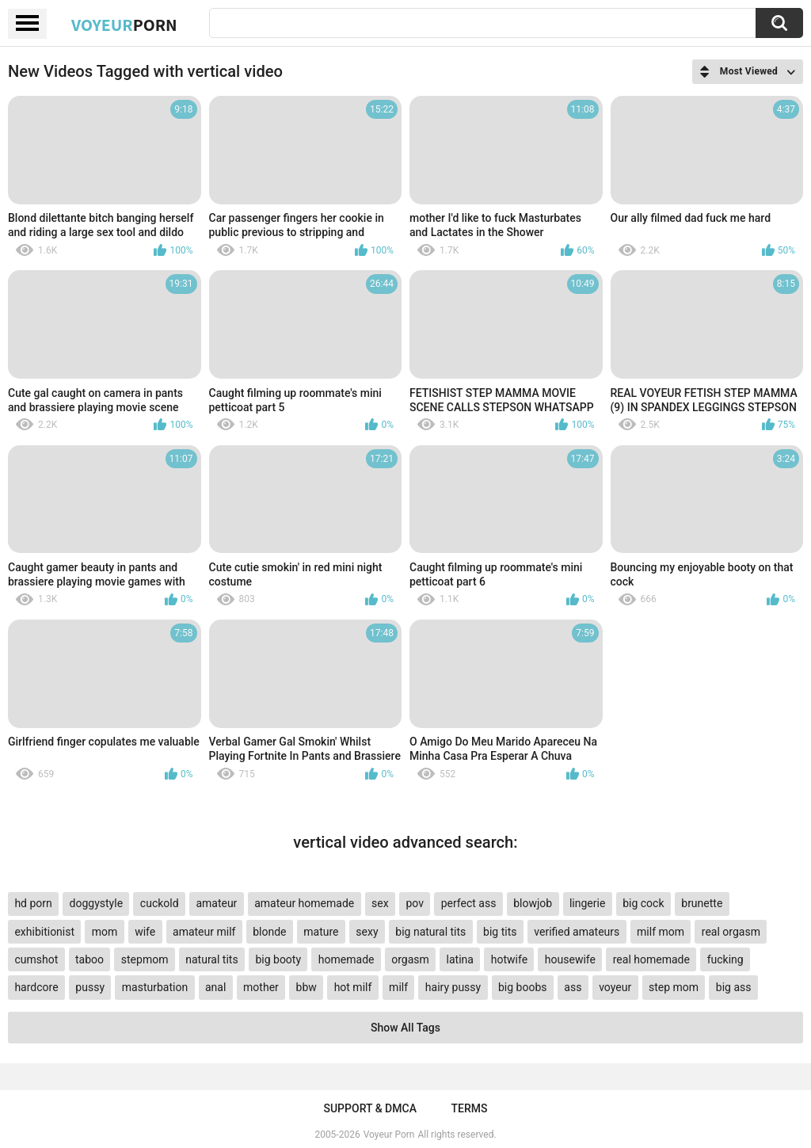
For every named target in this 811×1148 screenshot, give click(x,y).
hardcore (36, 987)
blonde (269, 931)
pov (415, 903)
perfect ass (469, 903)
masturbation (155, 987)
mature (320, 931)
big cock (643, 903)
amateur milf (204, 931)
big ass (734, 987)
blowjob (532, 903)
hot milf (353, 987)
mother (261, 987)
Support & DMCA (369, 1108)
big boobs (522, 987)
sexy (367, 931)
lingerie (587, 903)
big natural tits (430, 931)
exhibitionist (44, 931)
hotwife (509, 959)
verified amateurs (576, 931)
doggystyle (96, 903)
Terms (469, 1108)
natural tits (211, 959)
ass (572, 987)
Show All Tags (405, 1027)
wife (145, 931)
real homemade (651, 959)
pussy (90, 987)
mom (105, 931)
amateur (216, 903)
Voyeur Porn (389, 1134)
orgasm (410, 959)
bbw (306, 987)
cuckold (159, 903)
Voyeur (124, 24)
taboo (89, 959)
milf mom (660, 931)
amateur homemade (304, 903)
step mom (674, 987)
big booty (278, 959)
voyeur (615, 987)
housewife (570, 959)
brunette (701, 903)
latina (460, 959)
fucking (725, 959)
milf (398, 987)
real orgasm (731, 931)
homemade (346, 959)
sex (380, 903)
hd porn (32, 903)
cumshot (36, 959)
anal (215, 987)
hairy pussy (453, 987)
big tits (499, 931)
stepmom (145, 959)
